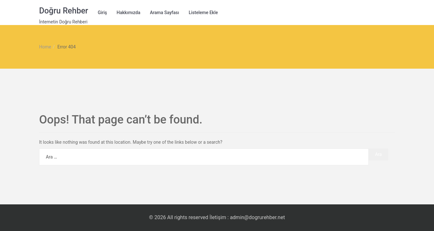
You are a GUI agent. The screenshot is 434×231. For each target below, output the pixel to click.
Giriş (102, 12)
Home (45, 46)
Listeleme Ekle (203, 12)
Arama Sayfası (164, 12)
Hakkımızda (128, 12)
